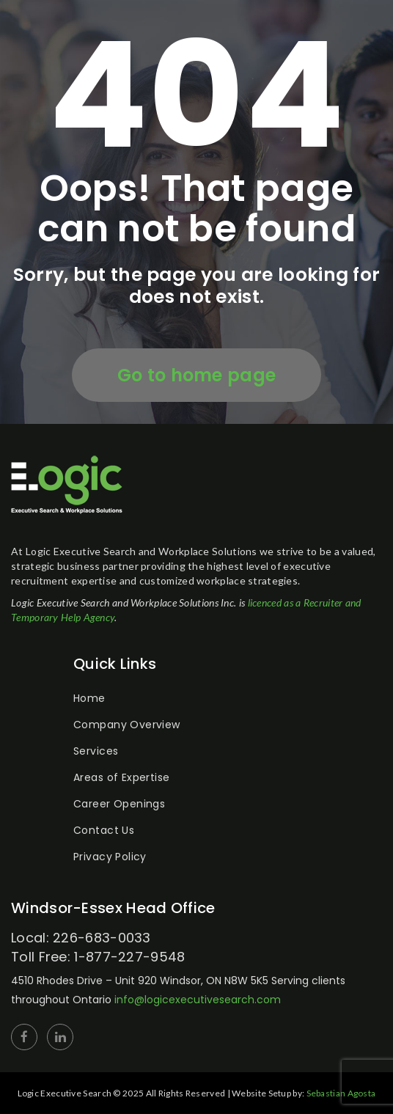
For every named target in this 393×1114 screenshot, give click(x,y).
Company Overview (126, 724)
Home (89, 698)
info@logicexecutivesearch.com (197, 999)
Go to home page (196, 375)
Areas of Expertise (121, 777)
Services (95, 751)
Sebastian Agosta (341, 1093)
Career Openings (119, 803)
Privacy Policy (110, 856)
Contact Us (103, 830)
